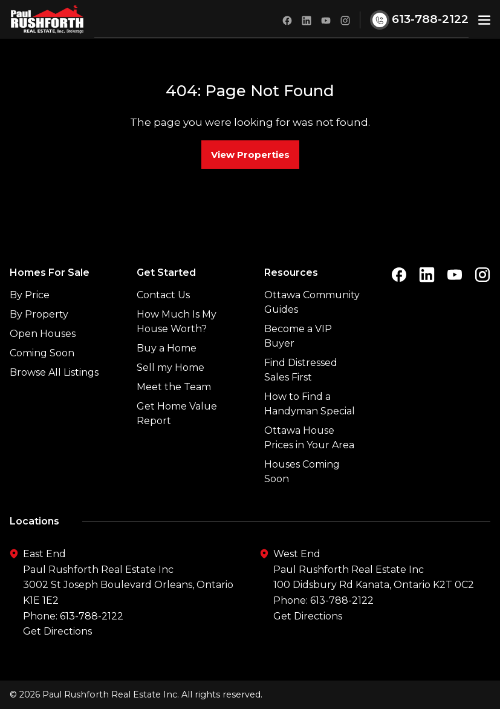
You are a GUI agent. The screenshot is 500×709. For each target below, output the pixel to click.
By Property (39, 314)
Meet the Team (174, 387)
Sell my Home (170, 367)
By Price (30, 295)
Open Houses (43, 333)
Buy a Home (166, 348)
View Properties (250, 154)
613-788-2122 (91, 616)
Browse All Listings (54, 372)
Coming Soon (42, 353)
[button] (484, 19)
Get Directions (57, 631)
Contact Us (163, 295)
